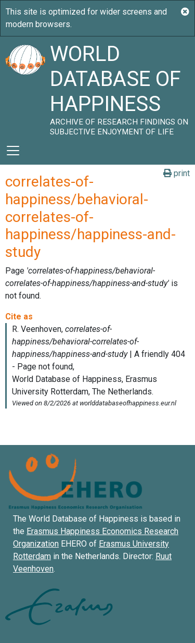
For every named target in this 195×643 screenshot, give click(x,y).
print (176, 173)
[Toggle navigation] (13, 150)
